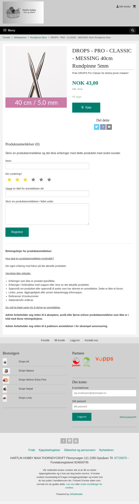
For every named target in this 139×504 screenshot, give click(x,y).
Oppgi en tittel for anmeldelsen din (47, 193)
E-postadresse (80, 390)
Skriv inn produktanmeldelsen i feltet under (47, 214)
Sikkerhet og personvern (79, 452)
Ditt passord (79, 403)
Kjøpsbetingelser (49, 452)
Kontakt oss (91, 342)
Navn (47, 165)
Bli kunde (59, 342)
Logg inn (75, 342)
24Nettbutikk (76, 496)
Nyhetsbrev (106, 452)
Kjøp (86, 107)
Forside (6, 37)
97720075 (121, 460)
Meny (9, 30)
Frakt (31, 452)
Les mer (70, 487)
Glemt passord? (128, 419)
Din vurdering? (13, 174)
